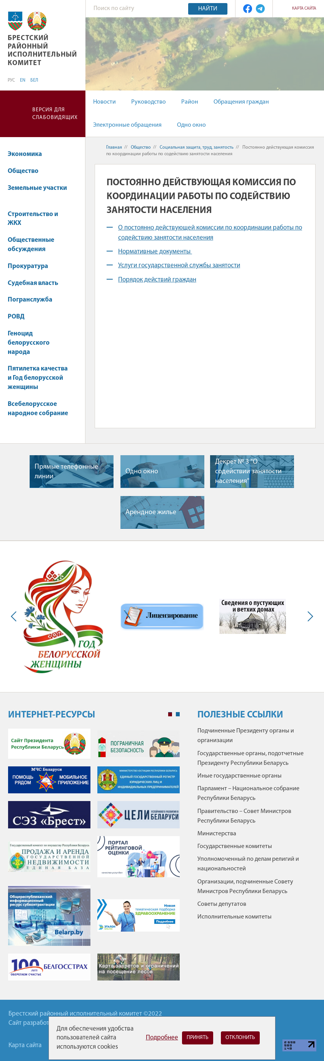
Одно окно (191, 125)
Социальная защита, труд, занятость (197, 147)
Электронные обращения (127, 125)
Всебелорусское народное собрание (38, 409)
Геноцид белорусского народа (29, 342)
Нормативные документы (155, 251)
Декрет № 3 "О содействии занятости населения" (248, 471)
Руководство (148, 102)
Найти (207, 9)
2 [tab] (178, 714)
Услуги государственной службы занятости (179, 265)
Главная (114, 147)
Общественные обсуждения (31, 245)
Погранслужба (30, 300)
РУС (11, 80)
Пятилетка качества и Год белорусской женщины (38, 378)
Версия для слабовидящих (55, 114)
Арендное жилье (150, 512)
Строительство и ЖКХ (33, 219)
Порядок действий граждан (157, 280)
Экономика (28, 154)
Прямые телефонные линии (66, 471)
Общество (27, 171)
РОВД (20, 316)
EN (22, 80)
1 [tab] (170, 714)
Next (308, 616)
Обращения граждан (241, 102)
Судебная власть (33, 283)
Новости (104, 102)
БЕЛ (34, 80)
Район (189, 102)
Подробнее (162, 1037)
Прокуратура (31, 266)
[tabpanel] (94, 858)
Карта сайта (304, 9)
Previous (15, 616)
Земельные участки (37, 192)
